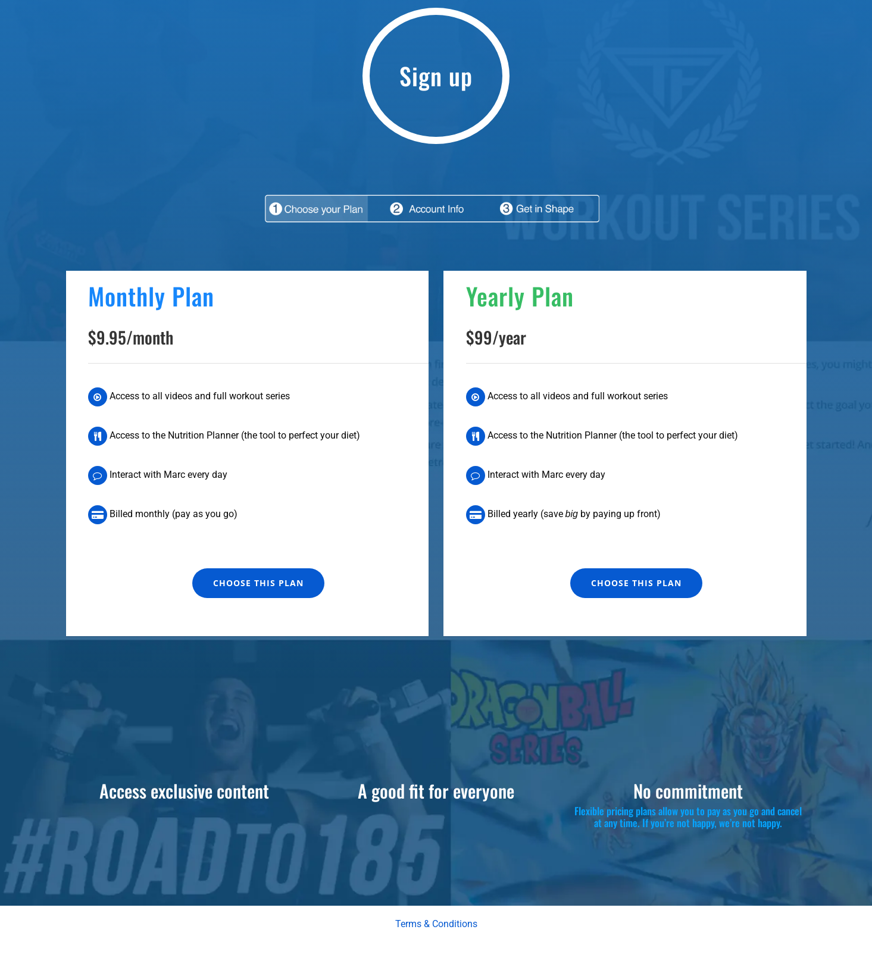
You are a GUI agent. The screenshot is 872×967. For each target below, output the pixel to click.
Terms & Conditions (436, 924)
